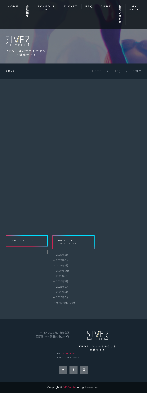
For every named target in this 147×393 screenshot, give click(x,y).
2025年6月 (62, 297)
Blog (117, 72)
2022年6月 (62, 261)
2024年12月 (62, 271)
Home (96, 72)
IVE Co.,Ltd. (70, 387)
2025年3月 (62, 282)
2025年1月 (62, 276)
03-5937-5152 (69, 353)
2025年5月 (62, 292)
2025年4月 (62, 287)
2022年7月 (62, 266)
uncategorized (65, 302)
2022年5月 (62, 255)
